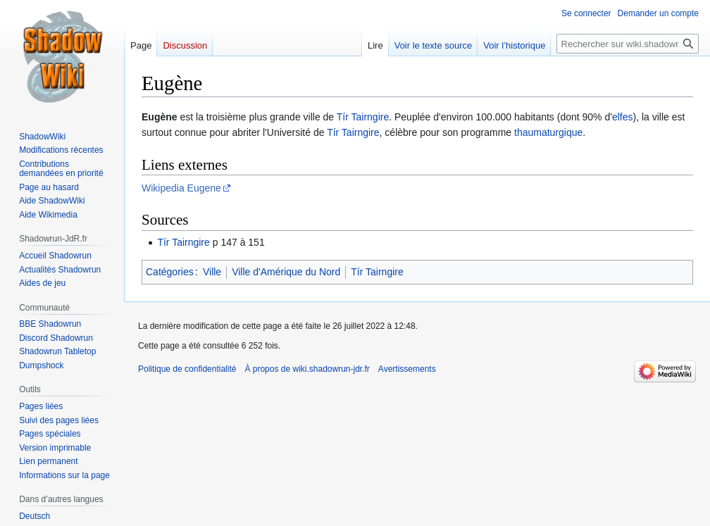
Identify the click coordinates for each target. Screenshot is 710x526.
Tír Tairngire (363, 117)
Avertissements (407, 369)
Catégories (170, 271)
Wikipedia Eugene (181, 188)
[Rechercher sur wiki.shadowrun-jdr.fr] (627, 44)
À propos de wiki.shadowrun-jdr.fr (306, 369)
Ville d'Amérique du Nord (286, 271)
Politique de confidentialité (187, 369)
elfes (622, 117)
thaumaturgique (548, 132)
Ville (212, 271)
